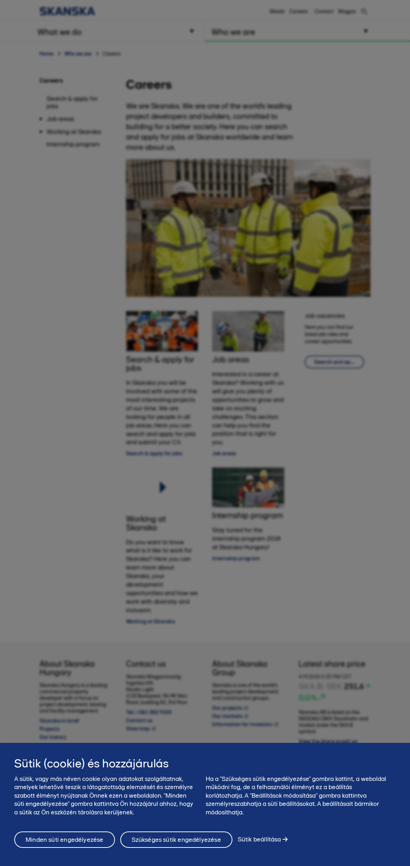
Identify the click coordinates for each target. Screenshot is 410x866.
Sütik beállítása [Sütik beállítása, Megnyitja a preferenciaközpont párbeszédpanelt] (259, 839)
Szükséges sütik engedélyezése (176, 840)
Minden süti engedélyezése (65, 840)
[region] (205, 804)
